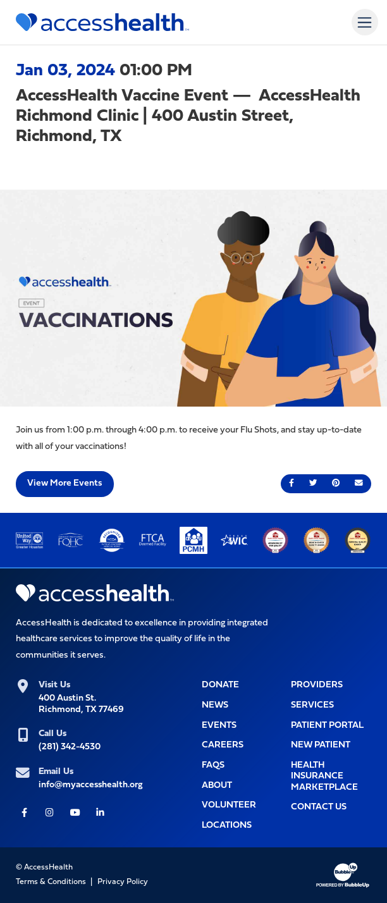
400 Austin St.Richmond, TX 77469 (81, 704)
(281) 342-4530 (70, 747)
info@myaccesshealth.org (91, 785)
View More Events (64, 483)
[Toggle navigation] (365, 22)
